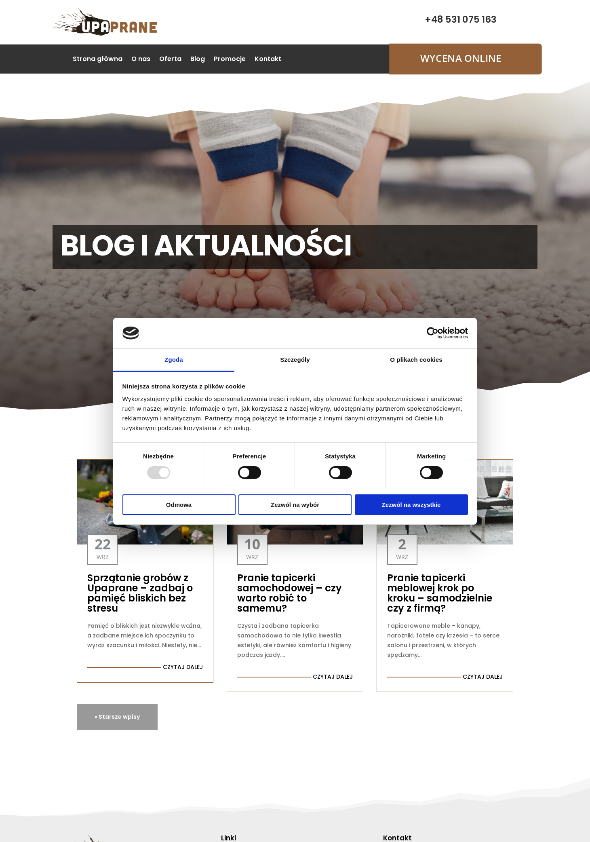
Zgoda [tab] (173, 359)
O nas (140, 59)
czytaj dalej (183, 667)
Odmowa (179, 504)
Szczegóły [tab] (295, 359)
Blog (197, 59)
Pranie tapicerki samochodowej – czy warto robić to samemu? (289, 593)
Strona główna (97, 59)
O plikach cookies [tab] (416, 359)
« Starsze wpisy (117, 717)
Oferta (170, 59)
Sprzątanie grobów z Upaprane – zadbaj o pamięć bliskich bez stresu (140, 593)
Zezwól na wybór (295, 504)
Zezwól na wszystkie (411, 504)
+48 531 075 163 (461, 19)
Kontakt (268, 59)
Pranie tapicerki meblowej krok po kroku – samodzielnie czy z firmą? (439, 593)
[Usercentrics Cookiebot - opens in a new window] (432, 333)
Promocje (230, 59)
